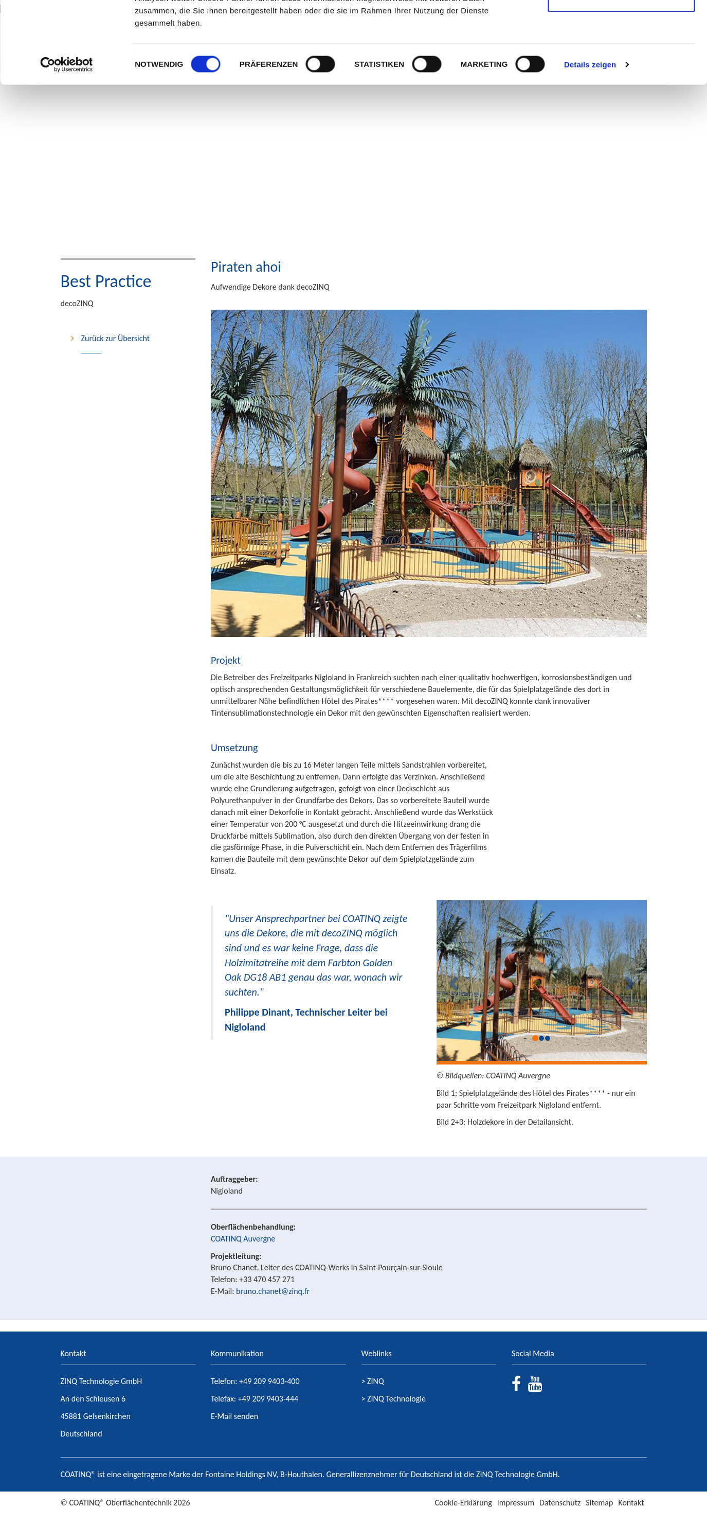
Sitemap (599, 1502)
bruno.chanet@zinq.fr (273, 1291)
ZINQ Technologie (396, 1399)
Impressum (515, 1502)
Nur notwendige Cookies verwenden (621, 67)
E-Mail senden (234, 1416)
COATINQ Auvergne (243, 1239)
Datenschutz (560, 1502)
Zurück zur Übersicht (115, 338)
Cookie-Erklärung (463, 1502)
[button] (452, 980)
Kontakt (631, 1502)
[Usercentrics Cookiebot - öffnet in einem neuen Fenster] (67, 141)
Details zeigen (590, 140)
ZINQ (375, 1381)
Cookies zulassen (621, 27)
